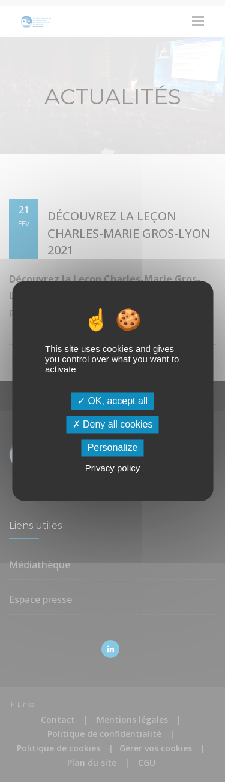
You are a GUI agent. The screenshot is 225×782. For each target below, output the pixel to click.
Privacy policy (112, 468)
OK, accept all (112, 401)
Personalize (113, 447)
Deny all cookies (113, 424)
